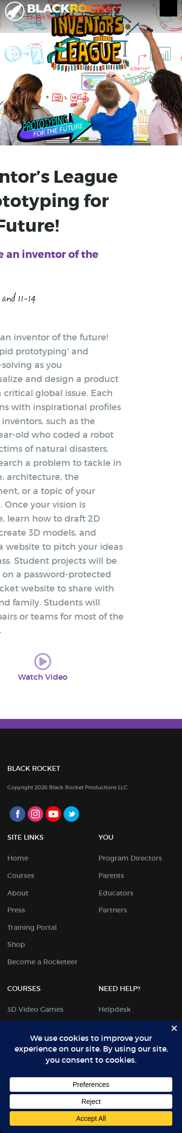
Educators (116, 893)
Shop (16, 944)
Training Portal (32, 927)
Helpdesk (115, 1009)
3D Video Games (35, 1009)
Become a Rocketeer (42, 961)
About (18, 893)
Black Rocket (63, 12)
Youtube (53, 814)
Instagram (35, 814)
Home (17, 858)
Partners (113, 910)
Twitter (71, 814)
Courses (20, 875)
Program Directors (130, 858)
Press (16, 910)
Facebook (17, 814)
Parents (111, 875)
